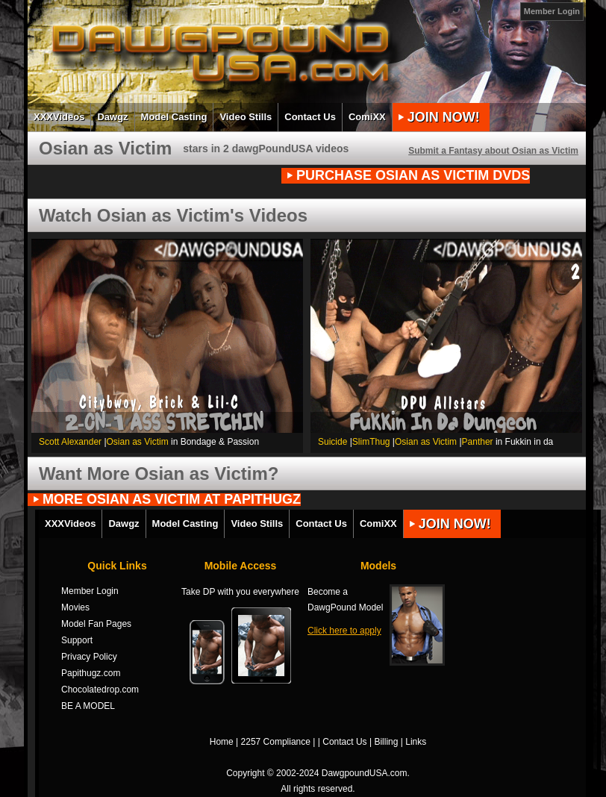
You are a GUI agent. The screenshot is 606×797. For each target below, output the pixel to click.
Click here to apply (344, 630)
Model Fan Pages (96, 624)
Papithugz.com (90, 673)
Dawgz (112, 116)
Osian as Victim (138, 442)
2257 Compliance (275, 742)
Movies (75, 607)
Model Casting (174, 116)
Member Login (552, 11)
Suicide (332, 442)
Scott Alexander (70, 442)
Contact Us (310, 116)
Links (415, 742)
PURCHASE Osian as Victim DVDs (413, 175)
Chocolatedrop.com (100, 689)
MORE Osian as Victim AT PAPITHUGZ (172, 499)
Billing (386, 742)
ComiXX (367, 116)
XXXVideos (59, 116)
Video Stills (245, 116)
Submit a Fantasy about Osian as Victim (493, 151)
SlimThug (371, 442)
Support (77, 640)
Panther (477, 442)
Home (222, 742)
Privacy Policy (89, 656)
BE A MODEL (88, 706)
